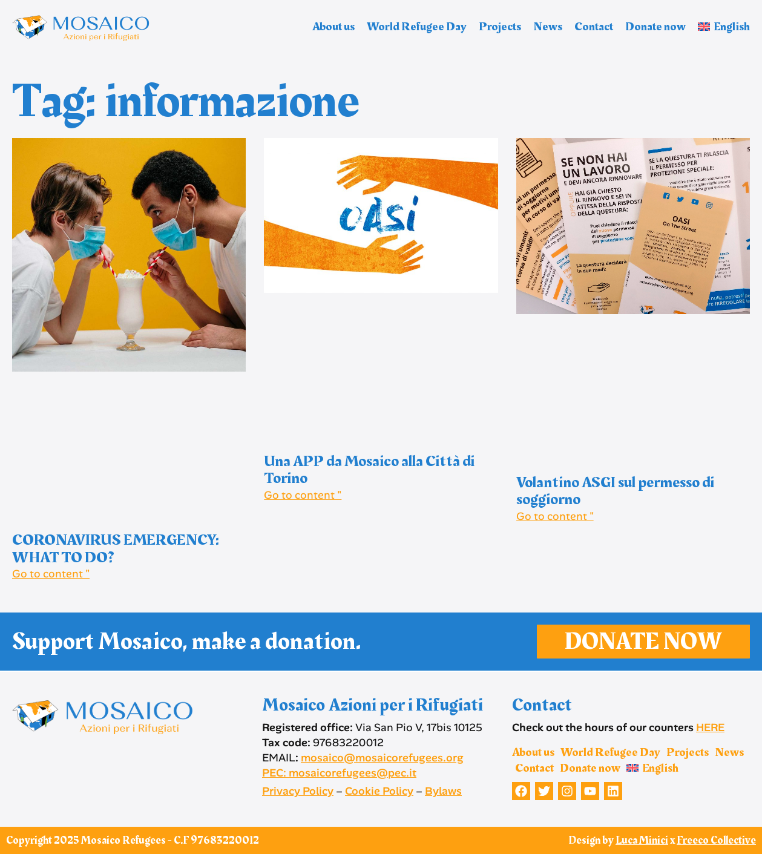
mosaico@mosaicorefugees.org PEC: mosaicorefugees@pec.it (363, 765)
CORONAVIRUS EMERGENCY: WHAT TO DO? (115, 549)
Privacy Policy (297, 791)
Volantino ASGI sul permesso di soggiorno (615, 491)
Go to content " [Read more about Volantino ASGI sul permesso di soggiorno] (555, 516)
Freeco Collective (716, 840)
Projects (500, 27)
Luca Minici (642, 840)
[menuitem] (724, 27)
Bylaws (443, 791)
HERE (710, 727)
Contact (593, 27)
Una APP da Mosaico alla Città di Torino (369, 470)
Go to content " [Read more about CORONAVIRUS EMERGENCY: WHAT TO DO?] (51, 574)
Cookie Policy (379, 791)
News (547, 27)
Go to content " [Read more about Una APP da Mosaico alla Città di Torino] (302, 495)
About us (333, 27)
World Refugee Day (417, 27)
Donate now (655, 27)
